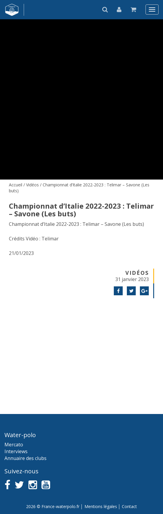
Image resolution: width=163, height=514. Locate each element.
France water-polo (12, 10)
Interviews (16, 451)
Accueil (15, 185)
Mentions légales (100, 506)
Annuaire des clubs (25, 458)
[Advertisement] (81, 348)
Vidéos (32, 185)
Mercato (13, 444)
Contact (129, 506)
